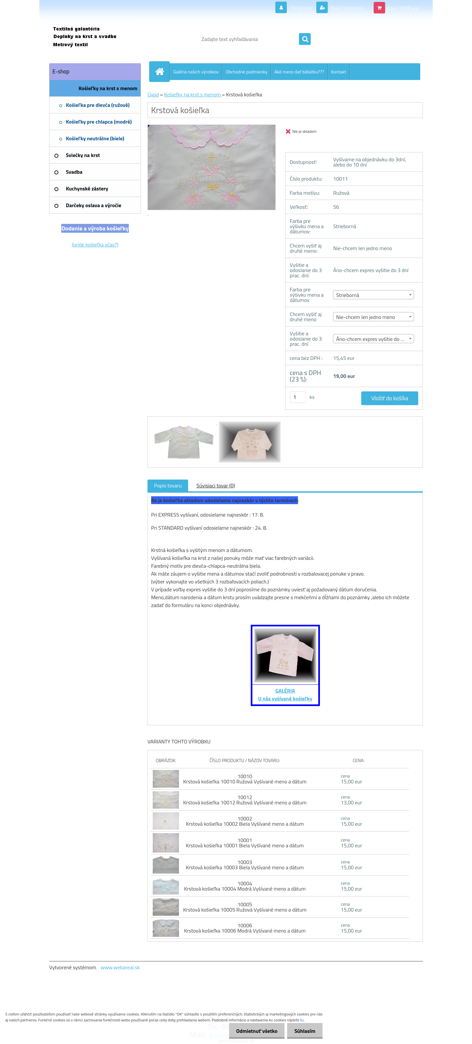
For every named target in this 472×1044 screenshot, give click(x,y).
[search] (305, 39)
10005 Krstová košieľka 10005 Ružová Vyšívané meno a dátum (244, 907)
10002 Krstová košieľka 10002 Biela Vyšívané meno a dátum (245, 821)
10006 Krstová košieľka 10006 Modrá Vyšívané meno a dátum (244, 928)
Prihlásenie (297, 8)
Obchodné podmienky (246, 71)
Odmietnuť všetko (253, 1031)
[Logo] (94, 39)
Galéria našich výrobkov (196, 71)
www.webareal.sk (120, 967)
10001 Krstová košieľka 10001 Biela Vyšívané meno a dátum (245, 842)
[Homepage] (162, 71)
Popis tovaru (168, 485)
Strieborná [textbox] (347, 295)
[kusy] (298, 397)
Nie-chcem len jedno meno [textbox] (365, 317)
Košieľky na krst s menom (193, 94)
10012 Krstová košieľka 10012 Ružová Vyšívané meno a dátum (244, 799)
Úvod (153, 94)
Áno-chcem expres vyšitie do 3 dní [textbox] (373, 339)
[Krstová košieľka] (184, 422)
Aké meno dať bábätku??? (299, 71)
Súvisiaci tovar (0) (215, 485)
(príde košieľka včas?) (95, 244)
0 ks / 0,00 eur (403, 8)
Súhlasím (303, 1031)
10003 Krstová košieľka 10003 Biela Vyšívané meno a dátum (245, 864)
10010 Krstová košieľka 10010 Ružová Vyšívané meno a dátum (244, 778)
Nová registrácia (345, 8)
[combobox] (373, 294)
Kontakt (338, 71)
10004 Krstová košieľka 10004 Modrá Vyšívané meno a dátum (244, 886)
